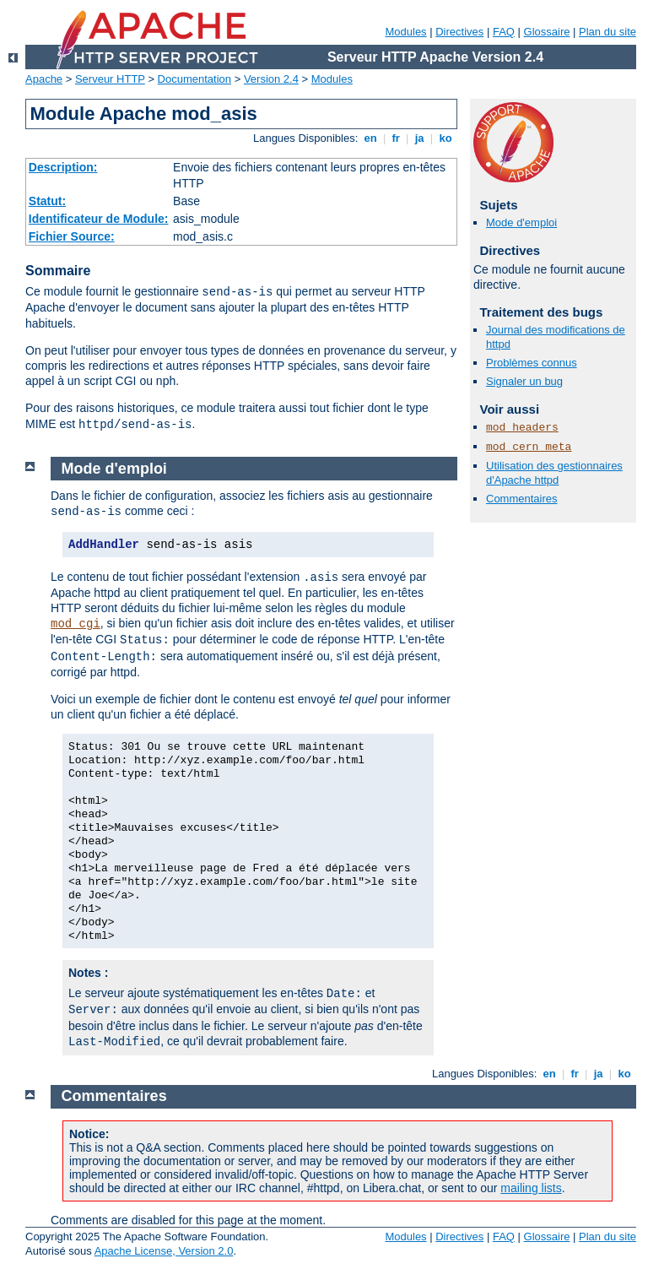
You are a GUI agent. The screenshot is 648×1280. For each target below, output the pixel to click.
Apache (43, 79)
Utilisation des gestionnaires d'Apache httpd (554, 472)
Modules (405, 31)
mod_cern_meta (528, 447)
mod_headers (522, 427)
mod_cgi (75, 624)
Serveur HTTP (110, 79)
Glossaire (547, 31)
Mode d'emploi (521, 222)
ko (445, 138)
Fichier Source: (72, 236)
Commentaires (522, 498)
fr (396, 138)
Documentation (194, 79)
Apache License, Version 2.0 (164, 1251)
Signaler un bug (524, 381)
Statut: (47, 201)
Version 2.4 (271, 79)
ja (419, 138)
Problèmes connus (531, 362)
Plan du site (607, 31)
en (370, 138)
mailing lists (530, 1188)
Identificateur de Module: (99, 218)
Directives (459, 31)
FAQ (504, 31)
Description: (63, 167)
